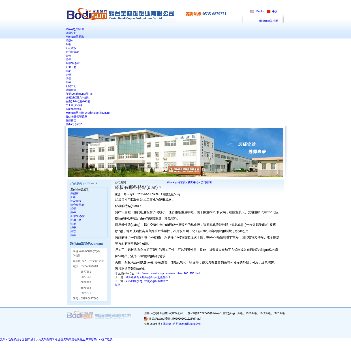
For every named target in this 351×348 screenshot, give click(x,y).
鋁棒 (68, 59)
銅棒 (68, 82)
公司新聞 (71, 90)
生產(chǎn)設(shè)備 (78, 101)
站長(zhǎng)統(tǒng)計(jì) (187, 323)
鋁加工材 (71, 67)
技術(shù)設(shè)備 (77, 97)
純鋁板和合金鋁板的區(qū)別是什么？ (148, 277)
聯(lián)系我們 (74, 124)
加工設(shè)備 (74, 105)
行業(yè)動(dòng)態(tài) (79, 93)
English (260, 11)
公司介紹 (71, 32)
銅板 (68, 71)
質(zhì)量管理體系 (76, 116)
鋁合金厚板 (72, 51)
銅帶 (68, 74)
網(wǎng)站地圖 (268, 20)
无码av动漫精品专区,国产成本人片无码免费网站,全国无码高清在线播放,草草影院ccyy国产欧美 (56, 339)
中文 (275, 11)
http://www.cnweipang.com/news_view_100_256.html (168, 273)
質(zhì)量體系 (74, 109)
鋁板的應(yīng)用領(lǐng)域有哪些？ (147, 281)
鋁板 (68, 44)
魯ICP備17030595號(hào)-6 (204, 313)
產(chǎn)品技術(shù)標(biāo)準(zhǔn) (88, 112)
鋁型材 (70, 40)
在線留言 (71, 120)
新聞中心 (71, 86)
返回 (117, 284)
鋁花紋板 (71, 48)
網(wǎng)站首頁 (75, 29)
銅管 (68, 78)
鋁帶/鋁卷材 (73, 63)
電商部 (167, 323)
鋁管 (68, 55)
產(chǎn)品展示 (75, 36)
